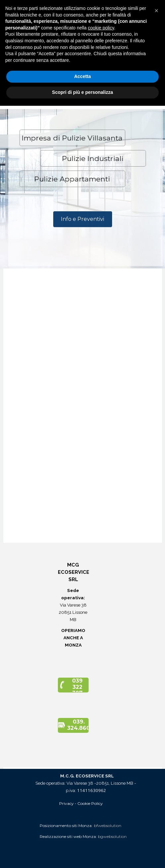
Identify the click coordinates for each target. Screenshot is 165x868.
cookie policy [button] (101, 790)
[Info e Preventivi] (82, 224)
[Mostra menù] (150, 6)
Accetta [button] (82, 839)
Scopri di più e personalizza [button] (82, 854)
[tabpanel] (82, 51)
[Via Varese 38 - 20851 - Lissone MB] (80, 73)
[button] (81, 94)
